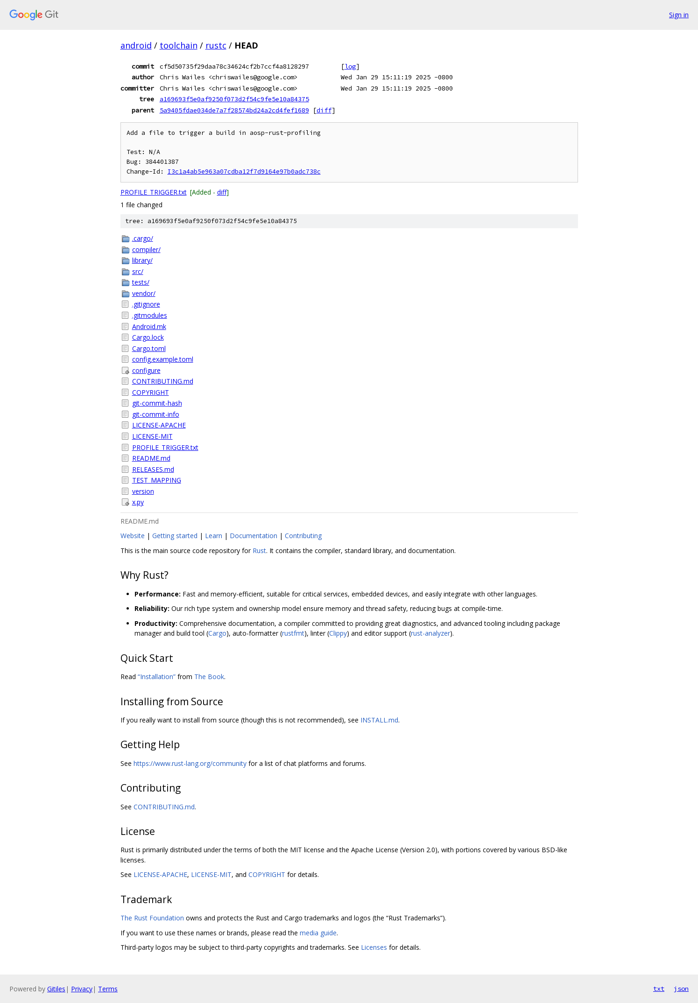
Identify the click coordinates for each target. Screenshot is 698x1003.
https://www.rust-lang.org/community (190, 763)
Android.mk (149, 326)
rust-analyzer (430, 633)
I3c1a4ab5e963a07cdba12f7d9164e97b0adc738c (244, 171)
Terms (108, 988)
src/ (137, 271)
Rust (259, 550)
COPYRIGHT (150, 392)
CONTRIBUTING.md (162, 381)
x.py (138, 502)
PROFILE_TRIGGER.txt (153, 192)
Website (132, 535)
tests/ (140, 282)
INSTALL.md (379, 719)
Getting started (174, 535)
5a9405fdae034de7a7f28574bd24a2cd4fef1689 (234, 110)
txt (658, 988)
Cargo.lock (148, 337)
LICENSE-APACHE (159, 425)
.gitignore (146, 304)
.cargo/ (142, 238)
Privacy (81, 988)
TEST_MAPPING (156, 480)
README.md (151, 458)
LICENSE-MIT (152, 436)
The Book (209, 676)
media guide (318, 932)
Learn (213, 535)
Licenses (374, 947)
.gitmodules (149, 315)
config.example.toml (162, 359)
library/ (142, 260)
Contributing (303, 535)
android (136, 45)
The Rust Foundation (152, 917)
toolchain (178, 45)
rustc (215, 45)
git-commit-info (155, 414)
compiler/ (146, 249)
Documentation (253, 535)
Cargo (217, 633)
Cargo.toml (149, 348)
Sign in (679, 14)
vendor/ (143, 293)
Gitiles (56, 988)
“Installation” (157, 676)
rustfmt (293, 633)
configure (146, 370)
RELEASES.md (153, 469)
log (350, 66)
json (681, 988)
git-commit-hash (157, 403)
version (143, 491)
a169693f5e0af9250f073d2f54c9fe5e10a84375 (234, 99)
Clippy (338, 633)
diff (324, 110)
